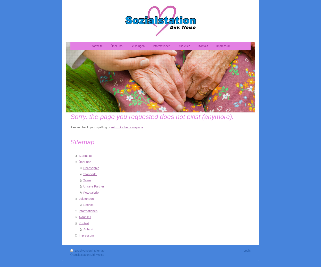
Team (87, 180)
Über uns (85, 162)
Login (247, 250)
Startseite (85, 155)
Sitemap (99, 250)
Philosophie (91, 168)
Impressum (86, 235)
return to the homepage (127, 127)
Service (88, 204)
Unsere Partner (93, 186)
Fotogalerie (91, 192)
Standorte (90, 174)
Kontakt (84, 223)
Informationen (88, 211)
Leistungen (86, 198)
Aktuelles (85, 217)
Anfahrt (88, 229)
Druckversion (81, 250)
